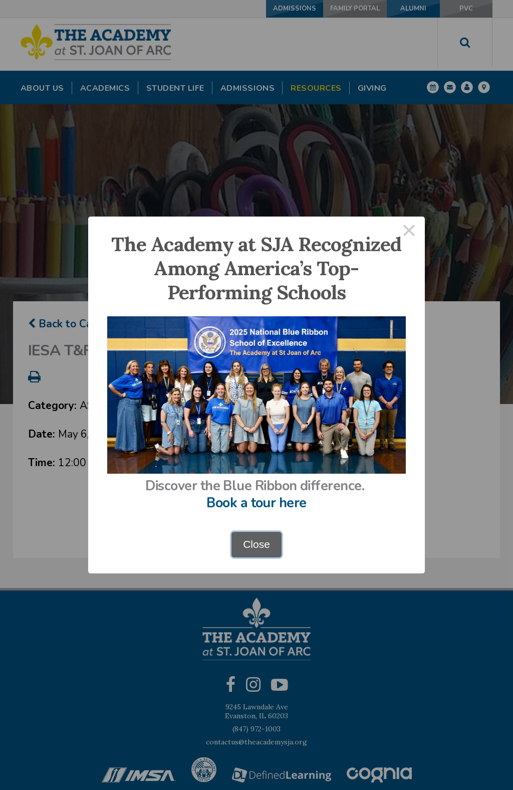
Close (256, 544)
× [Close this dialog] (409, 232)
